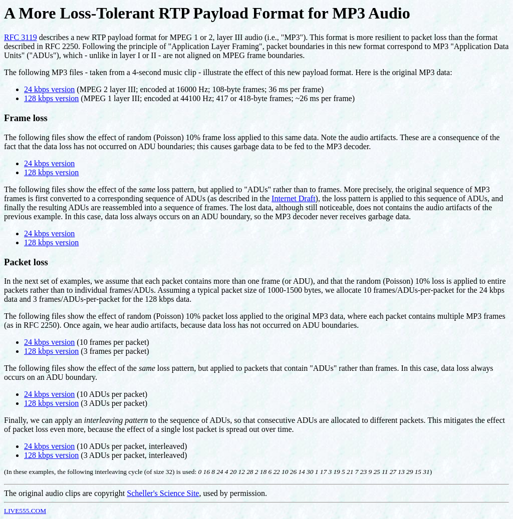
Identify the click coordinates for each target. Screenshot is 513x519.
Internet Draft (294, 198)
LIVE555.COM (25, 510)
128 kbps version (51, 98)
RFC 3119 (20, 37)
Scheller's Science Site (163, 493)
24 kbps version (49, 89)
